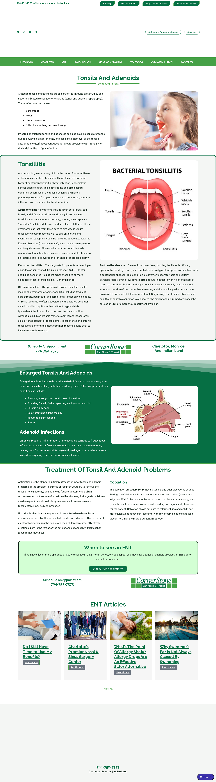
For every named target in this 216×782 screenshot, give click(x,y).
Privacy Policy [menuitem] (167, 747)
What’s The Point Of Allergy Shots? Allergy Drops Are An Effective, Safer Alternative (130, 627)
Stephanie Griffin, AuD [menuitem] (124, 747)
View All (108, 659)
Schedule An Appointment (47, 316)
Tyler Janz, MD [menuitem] (120, 738)
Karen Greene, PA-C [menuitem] (123, 742)
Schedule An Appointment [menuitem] (31, 742)
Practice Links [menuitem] (171, 719)
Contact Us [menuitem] (26, 719)
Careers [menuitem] (21, 752)
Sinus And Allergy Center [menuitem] (78, 728)
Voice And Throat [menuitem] (162, 32)
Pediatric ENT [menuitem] (82, 32)
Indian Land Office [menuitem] (27, 738)
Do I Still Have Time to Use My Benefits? (37, 622)
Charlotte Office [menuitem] (26, 728)
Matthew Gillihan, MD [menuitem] (124, 733)
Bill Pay (107, 3)
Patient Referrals (186, 3)
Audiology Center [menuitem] (74, 733)
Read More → (31, 633)
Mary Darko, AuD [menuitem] (121, 752)
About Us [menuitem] (187, 32)
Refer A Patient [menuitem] (25, 747)
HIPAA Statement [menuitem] (169, 742)
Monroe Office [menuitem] (25, 733)
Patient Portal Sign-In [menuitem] (171, 728)
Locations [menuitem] (47, 32)
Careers (191, 17)
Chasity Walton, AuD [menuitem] (123, 757)
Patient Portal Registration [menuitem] (174, 733)
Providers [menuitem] (26, 32)
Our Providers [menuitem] (72, 752)
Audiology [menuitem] (136, 32)
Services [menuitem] (71, 719)
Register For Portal (156, 3)
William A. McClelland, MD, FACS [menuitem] (130, 728)
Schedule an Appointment (163, 17)
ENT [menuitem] (64, 32)
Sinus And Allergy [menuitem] (110, 32)
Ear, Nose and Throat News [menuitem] (79, 757)
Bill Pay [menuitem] (163, 738)
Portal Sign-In (128, 3)
